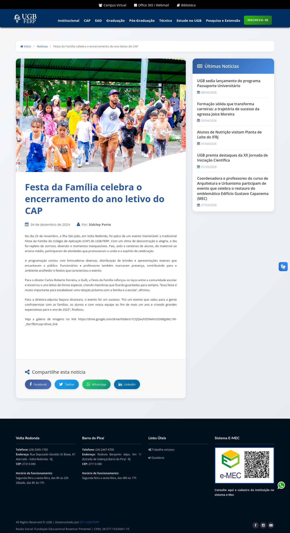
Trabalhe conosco (161, 450)
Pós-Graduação (142, 20)
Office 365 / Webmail (151, 5)
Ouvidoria (156, 458)
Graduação (115, 20)
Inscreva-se (257, 20)
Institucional (68, 20)
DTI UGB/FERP (89, 522)
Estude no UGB (188, 20)
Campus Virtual (112, 5)
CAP (87, 20)
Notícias (42, 46)
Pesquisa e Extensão (223, 20)
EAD (98, 20)
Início (25, 46)
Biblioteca (186, 5)
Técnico (165, 20)
